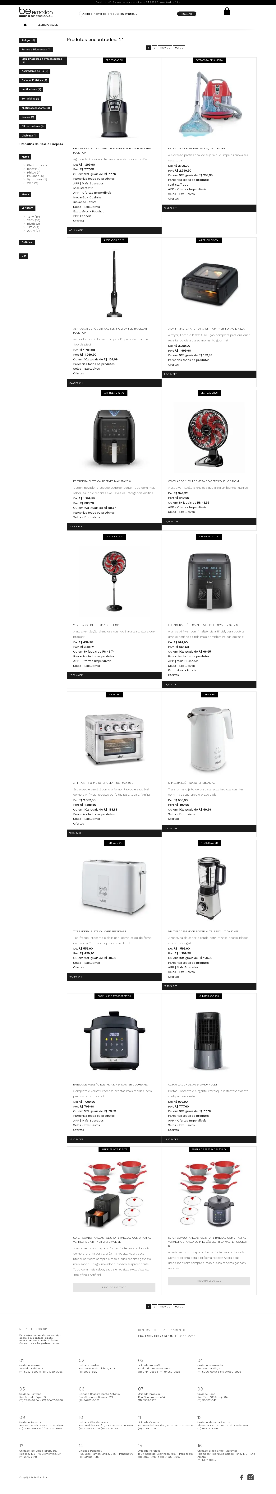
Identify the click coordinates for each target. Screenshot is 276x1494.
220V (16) (33, 220)
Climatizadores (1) (33, 126)
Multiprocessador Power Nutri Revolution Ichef (203, 931)
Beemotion (25, 25)
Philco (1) (33, 172)
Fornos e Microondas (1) (36, 49)
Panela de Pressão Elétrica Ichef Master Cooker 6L (110, 1084)
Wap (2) (32, 183)
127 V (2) (33, 227)
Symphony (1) (37, 179)
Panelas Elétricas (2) (34, 80)
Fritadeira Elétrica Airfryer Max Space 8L (102, 481)
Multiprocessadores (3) (36, 108)
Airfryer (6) (28, 40)
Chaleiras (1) (29, 135)
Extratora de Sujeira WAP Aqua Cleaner (196, 148)
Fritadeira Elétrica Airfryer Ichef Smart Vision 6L (203, 625)
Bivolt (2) (33, 223)
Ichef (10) (33, 169)
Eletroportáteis (48, 25)
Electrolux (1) (37, 165)
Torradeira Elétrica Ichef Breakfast (99, 931)
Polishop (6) (35, 176)
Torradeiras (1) (30, 98)
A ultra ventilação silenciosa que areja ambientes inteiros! (208, 487)
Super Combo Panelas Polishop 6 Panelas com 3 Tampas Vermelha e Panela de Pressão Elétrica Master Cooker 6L (207, 1241)
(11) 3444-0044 (185, 1335)
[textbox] (138, 14)
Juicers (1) (28, 117)
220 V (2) (33, 231)
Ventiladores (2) (31, 89)
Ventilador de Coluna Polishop (95, 625)
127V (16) (33, 216)
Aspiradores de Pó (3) (35, 71)
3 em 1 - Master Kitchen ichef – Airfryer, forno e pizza (206, 328)
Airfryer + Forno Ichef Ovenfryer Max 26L (103, 782)
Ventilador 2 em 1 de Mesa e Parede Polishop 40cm (203, 481)
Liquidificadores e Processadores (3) (42, 60)
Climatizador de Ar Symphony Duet (192, 1084)
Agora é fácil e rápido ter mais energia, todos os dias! (110, 159)
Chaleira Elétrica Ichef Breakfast (192, 782)
